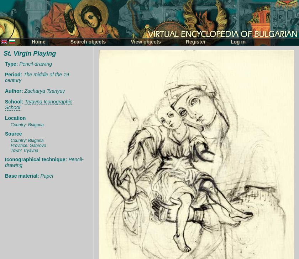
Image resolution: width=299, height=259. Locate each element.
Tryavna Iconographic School (38, 104)
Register (196, 42)
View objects (146, 42)
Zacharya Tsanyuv (44, 91)
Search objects (88, 42)
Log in (238, 42)
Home (39, 42)
